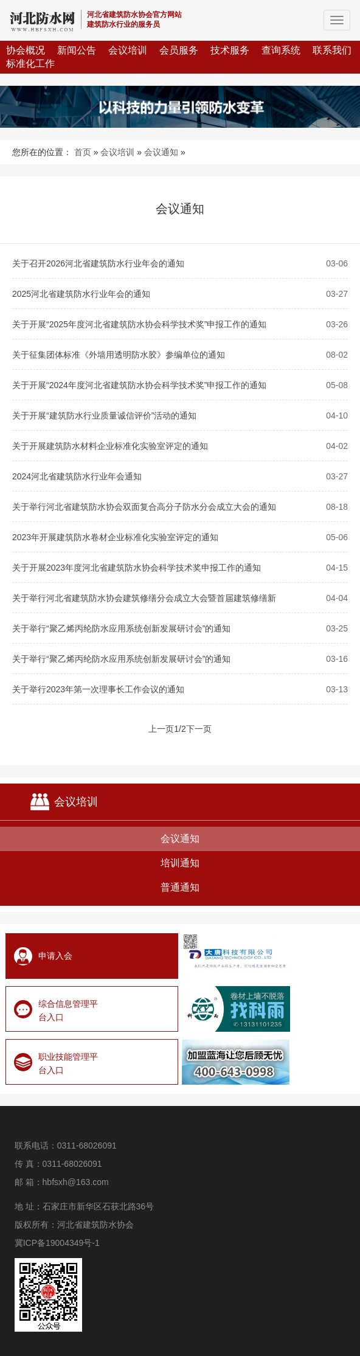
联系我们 (332, 50)
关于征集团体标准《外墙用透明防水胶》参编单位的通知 (118, 355)
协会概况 (25, 50)
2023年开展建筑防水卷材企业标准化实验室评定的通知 (115, 537)
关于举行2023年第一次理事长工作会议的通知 (98, 689)
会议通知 (161, 152)
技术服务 (229, 50)
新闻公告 (76, 50)
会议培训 (127, 50)
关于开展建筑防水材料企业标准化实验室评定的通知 (110, 446)
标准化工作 (30, 63)
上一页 (161, 729)
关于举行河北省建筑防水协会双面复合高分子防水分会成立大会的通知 (144, 507)
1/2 (179, 729)
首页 (82, 152)
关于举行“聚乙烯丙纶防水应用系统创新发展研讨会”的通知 (121, 628)
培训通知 (180, 863)
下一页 (199, 729)
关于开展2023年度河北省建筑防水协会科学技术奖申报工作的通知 (136, 567)
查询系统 (280, 50)
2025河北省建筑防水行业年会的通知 (81, 294)
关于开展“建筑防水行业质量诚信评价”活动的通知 (104, 415)
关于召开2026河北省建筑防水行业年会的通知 (98, 263)
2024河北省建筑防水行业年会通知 (77, 476)
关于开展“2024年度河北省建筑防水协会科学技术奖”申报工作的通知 (139, 385)
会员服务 (178, 50)
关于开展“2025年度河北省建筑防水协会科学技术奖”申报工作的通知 (139, 324)
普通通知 (180, 887)
